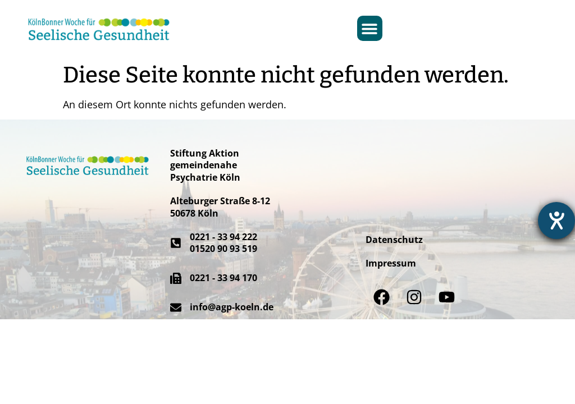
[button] (369, 28)
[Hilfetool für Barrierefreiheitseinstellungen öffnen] (556, 220)
